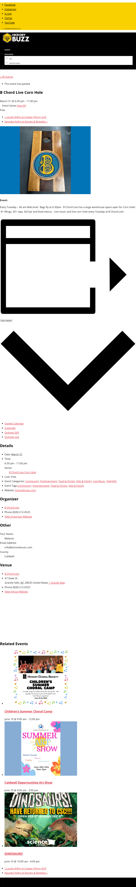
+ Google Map (57, 582)
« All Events (6, 76)
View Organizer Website (18, 516)
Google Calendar (14, 423)
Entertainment (48, 481)
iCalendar (10, 428)
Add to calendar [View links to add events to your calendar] (6, 320)
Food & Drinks (66, 481)
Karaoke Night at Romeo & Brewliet (26, 121)
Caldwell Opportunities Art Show (28, 782)
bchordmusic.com (25, 490)
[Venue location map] (68, 616)
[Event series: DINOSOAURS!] (41, 861)
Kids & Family (84, 481)
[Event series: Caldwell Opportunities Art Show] (39, 790)
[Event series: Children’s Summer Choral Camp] (41, 719)
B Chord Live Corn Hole (22, 472)
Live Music (99, 481)
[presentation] (41, 703)
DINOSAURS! (14, 854)
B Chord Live (12, 507)
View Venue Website (16, 591)
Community (32, 481)
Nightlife (112, 481)
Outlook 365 (12, 432)
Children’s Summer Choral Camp (28, 711)
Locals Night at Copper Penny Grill (25, 117)
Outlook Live (12, 437)
